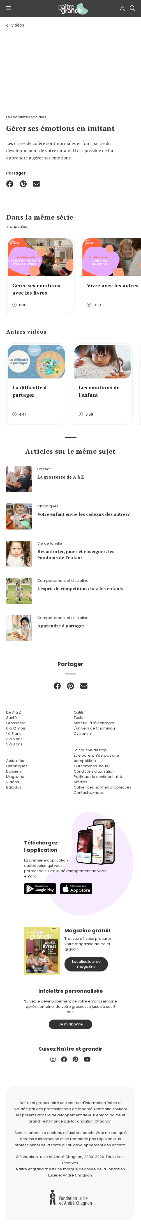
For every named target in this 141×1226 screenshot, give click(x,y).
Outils (79, 712)
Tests (78, 717)
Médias (80, 782)
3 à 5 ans (14, 739)
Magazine (15, 776)
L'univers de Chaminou (94, 728)
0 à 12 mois (16, 728)
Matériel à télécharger (94, 723)
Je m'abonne (71, 1024)
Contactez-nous (89, 792)
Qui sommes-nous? (92, 766)
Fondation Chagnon (93, 1121)
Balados (13, 787)
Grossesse (16, 723)
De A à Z (13, 712)
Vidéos (17, 25)
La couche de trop (90, 750)
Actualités (15, 760)
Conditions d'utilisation (94, 771)
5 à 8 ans (14, 744)
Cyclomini (83, 733)
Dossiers (14, 771)
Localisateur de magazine (86, 964)
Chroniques (16, 766)
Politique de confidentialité (98, 776)
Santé (11, 717)
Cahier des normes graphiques (102, 787)
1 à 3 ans (13, 733)
